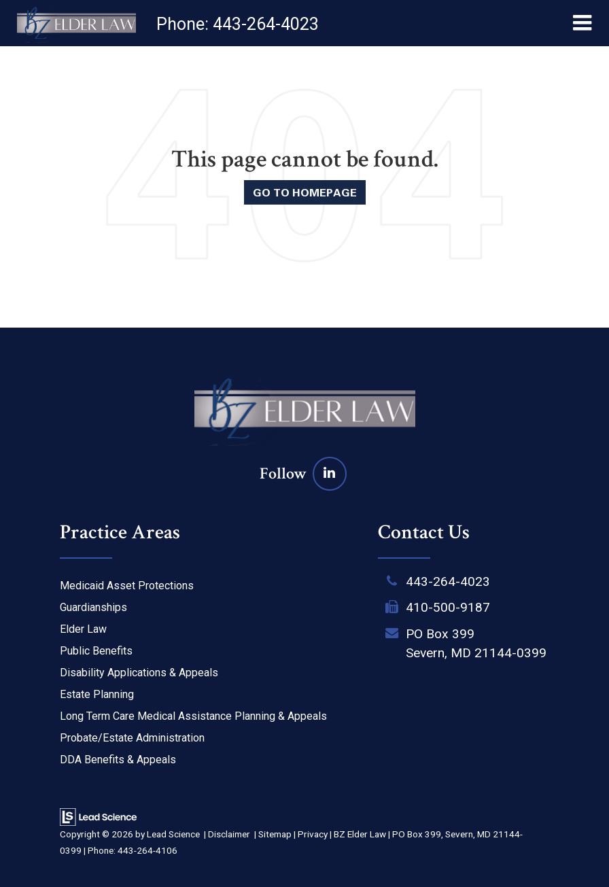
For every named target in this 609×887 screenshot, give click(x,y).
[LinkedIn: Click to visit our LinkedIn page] (330, 473)
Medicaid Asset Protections (127, 585)
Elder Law (83, 629)
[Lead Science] (98, 816)
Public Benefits (96, 650)
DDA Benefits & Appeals (118, 759)
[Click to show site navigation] (582, 23)
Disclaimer (229, 834)
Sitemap (275, 834)
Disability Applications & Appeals (139, 672)
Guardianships (93, 607)
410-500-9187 (448, 607)
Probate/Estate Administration (132, 737)
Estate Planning (97, 694)
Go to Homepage (305, 192)
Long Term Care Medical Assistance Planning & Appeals (193, 716)
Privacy (313, 834)
